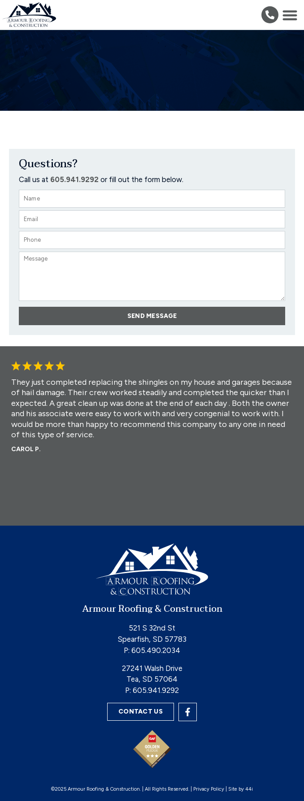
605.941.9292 (156, 690)
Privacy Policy (208, 789)
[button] (270, 15)
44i (249, 789)
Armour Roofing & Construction (152, 609)
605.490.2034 (155, 650)
